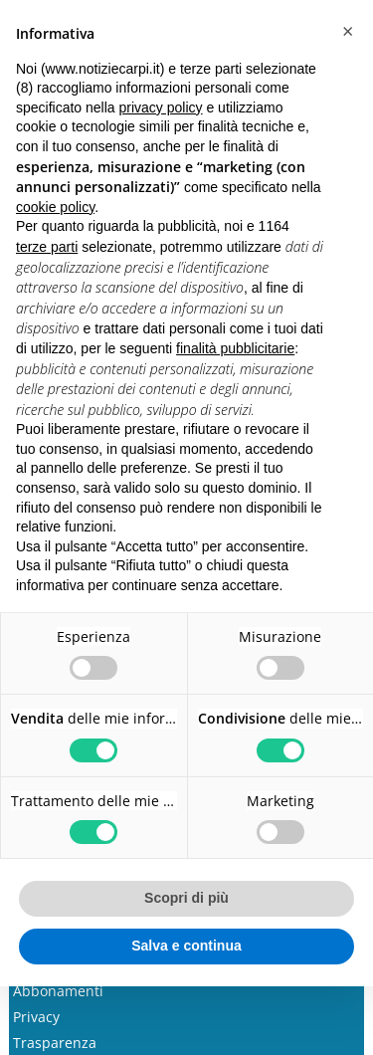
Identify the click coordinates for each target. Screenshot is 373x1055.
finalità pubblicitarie (235, 348)
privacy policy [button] (161, 107)
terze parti (47, 247)
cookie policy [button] (55, 207)
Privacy (36, 1016)
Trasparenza (54, 1042)
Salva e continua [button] (186, 945)
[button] (347, 32)
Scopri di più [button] (186, 898)
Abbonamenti (58, 990)
